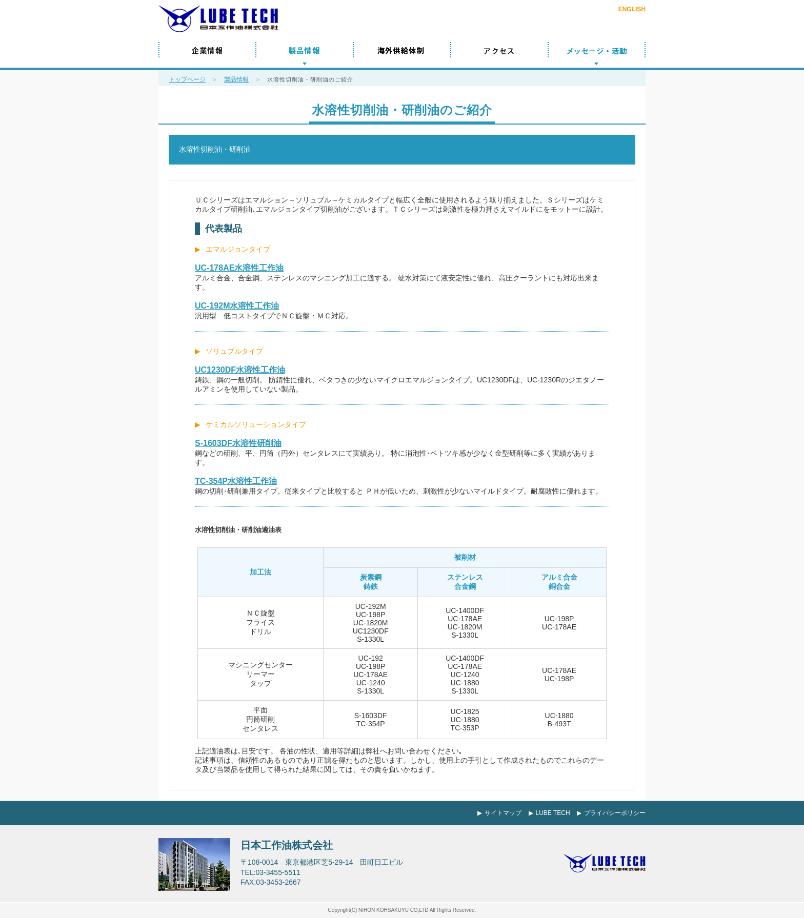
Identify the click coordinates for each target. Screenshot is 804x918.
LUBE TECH (553, 813)
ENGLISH (632, 9)
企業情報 (207, 55)
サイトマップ (503, 813)
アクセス (499, 55)
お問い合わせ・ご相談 (615, 26)
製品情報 (304, 55)
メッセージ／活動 (597, 55)
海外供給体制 (402, 55)
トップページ (187, 79)
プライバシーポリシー (615, 813)
